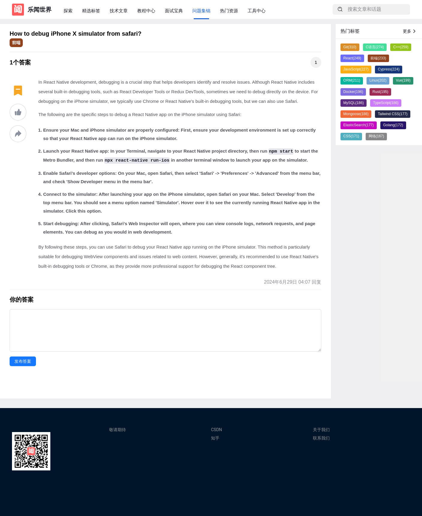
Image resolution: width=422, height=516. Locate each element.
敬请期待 (117, 429)
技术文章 (119, 10)
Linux (378, 80)
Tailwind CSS (393, 114)
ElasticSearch (358, 125)
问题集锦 (201, 10)
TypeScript (386, 103)
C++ (401, 47)
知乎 (215, 438)
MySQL (353, 103)
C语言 (375, 47)
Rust (380, 92)
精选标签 (91, 10)
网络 (376, 136)
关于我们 (321, 429)
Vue (403, 80)
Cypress (389, 69)
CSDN (216, 429)
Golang (393, 125)
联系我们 (321, 438)
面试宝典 (174, 10)
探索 (68, 10)
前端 (16, 42)
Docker (353, 92)
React (352, 58)
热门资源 (229, 10)
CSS (351, 136)
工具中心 (257, 10)
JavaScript (356, 69)
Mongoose (356, 114)
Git (349, 47)
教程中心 (146, 10)
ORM (351, 80)
